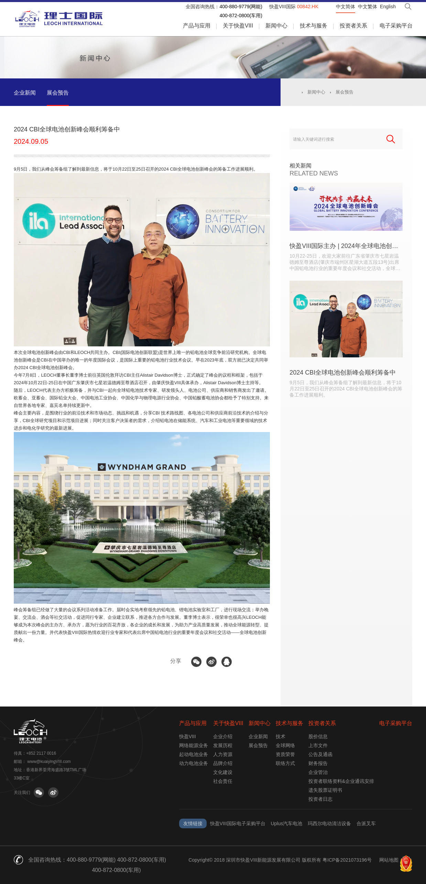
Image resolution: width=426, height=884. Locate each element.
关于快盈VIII (238, 26)
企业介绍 (222, 736)
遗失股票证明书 (325, 790)
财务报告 (318, 763)
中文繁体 (367, 6)
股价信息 (318, 736)
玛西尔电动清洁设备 (329, 823)
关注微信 (39, 792)
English (388, 6)
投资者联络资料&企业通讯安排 (341, 781)
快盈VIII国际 (293, 6)
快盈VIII (187, 736)
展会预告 (58, 93)
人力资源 (222, 754)
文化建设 (222, 772)
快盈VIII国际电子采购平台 (237, 823)
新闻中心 (276, 26)
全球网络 (285, 745)
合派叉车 (366, 823)
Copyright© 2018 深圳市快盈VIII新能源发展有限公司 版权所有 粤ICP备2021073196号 (280, 860)
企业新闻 (25, 93)
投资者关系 (353, 26)
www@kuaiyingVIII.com (48, 761)
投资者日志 (320, 799)
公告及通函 (320, 754)
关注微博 (53, 792)
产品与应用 (196, 26)
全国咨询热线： (202, 6)
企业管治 (318, 772)
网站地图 (388, 860)
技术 (280, 736)
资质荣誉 (285, 754)
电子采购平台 (396, 26)
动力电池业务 (193, 763)
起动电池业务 (193, 754)
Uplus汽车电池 (286, 823)
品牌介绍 (222, 763)
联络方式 (285, 763)
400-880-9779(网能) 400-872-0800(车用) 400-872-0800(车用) (116, 865)
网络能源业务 (193, 745)
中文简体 (345, 6)
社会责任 (222, 781)
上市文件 (318, 745)
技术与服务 (313, 26)
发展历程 (222, 745)
